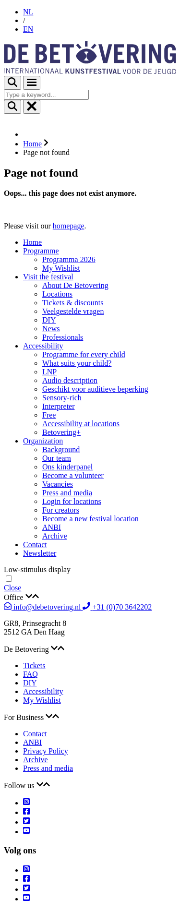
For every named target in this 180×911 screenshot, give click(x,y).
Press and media (67, 493)
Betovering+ (61, 432)
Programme (41, 251)
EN (28, 29)
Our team (56, 458)
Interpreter (58, 406)
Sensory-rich (62, 398)
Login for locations (71, 501)
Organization (43, 441)
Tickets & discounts (72, 303)
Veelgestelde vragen (73, 311)
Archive (54, 536)
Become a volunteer (73, 475)
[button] (90, 597)
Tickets (34, 665)
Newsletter (39, 553)
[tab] (90, 597)
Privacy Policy (45, 751)
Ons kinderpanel (67, 467)
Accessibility (43, 346)
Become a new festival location (90, 519)
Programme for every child (83, 354)
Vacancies (57, 484)
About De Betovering (75, 285)
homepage (68, 226)
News (51, 328)
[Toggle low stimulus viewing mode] (9, 578)
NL (28, 12)
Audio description (69, 380)
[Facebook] (26, 812)
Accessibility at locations (81, 424)
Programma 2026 (69, 259)
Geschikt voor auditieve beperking (95, 389)
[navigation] (90, 588)
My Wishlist (61, 268)
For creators (60, 510)
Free (49, 415)
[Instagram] (26, 803)
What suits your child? (76, 363)
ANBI (51, 527)
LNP (49, 372)
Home (32, 242)
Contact (35, 544)
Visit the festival (48, 277)
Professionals (62, 337)
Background (61, 449)
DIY (49, 320)
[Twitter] (26, 822)
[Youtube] (26, 831)
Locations (57, 294)
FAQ (30, 674)
